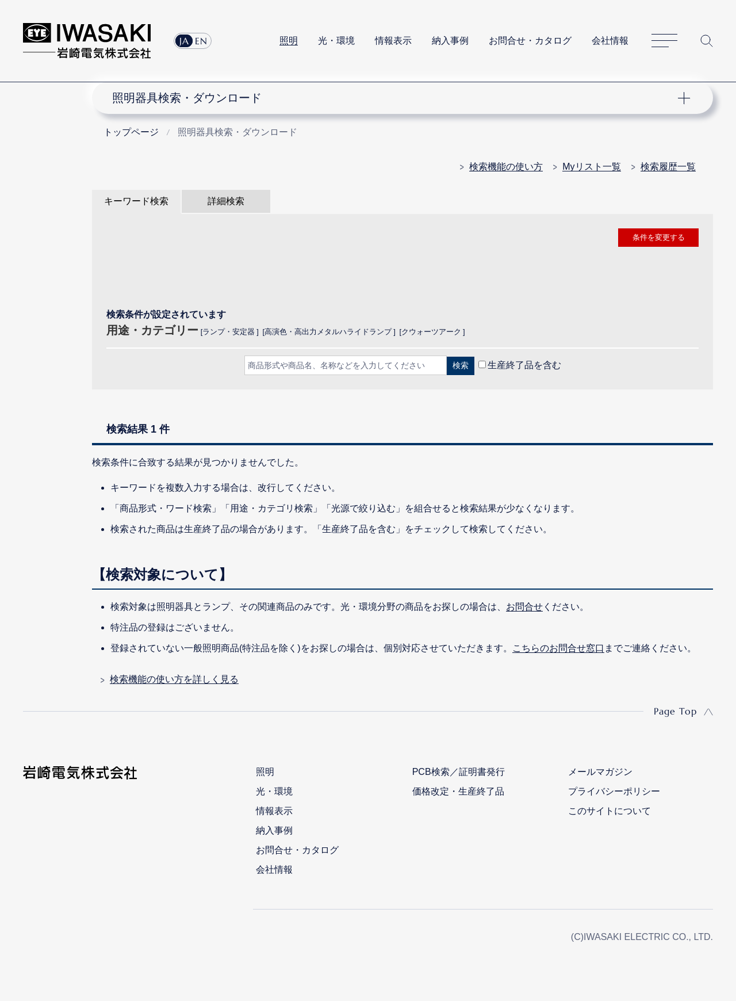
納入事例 (450, 40)
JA (184, 41)
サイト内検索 (706, 41)
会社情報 (610, 40)
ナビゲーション (396, 98)
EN (201, 41)
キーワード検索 (136, 201)
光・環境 (336, 40)
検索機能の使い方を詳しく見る (174, 679)
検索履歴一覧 (668, 166)
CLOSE (402, 395)
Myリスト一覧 (591, 166)
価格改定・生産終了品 (458, 791)
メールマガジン (600, 772)
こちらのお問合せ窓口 (558, 648)
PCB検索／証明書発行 (458, 772)
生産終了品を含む (524, 365)
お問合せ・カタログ (530, 40)
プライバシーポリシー (614, 791)
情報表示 (393, 40)
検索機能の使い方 (506, 166)
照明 (288, 40)
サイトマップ (664, 41)
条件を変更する (658, 237)
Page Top (675, 711)
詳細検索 (226, 201)
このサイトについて (609, 811)
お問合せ (524, 607)
